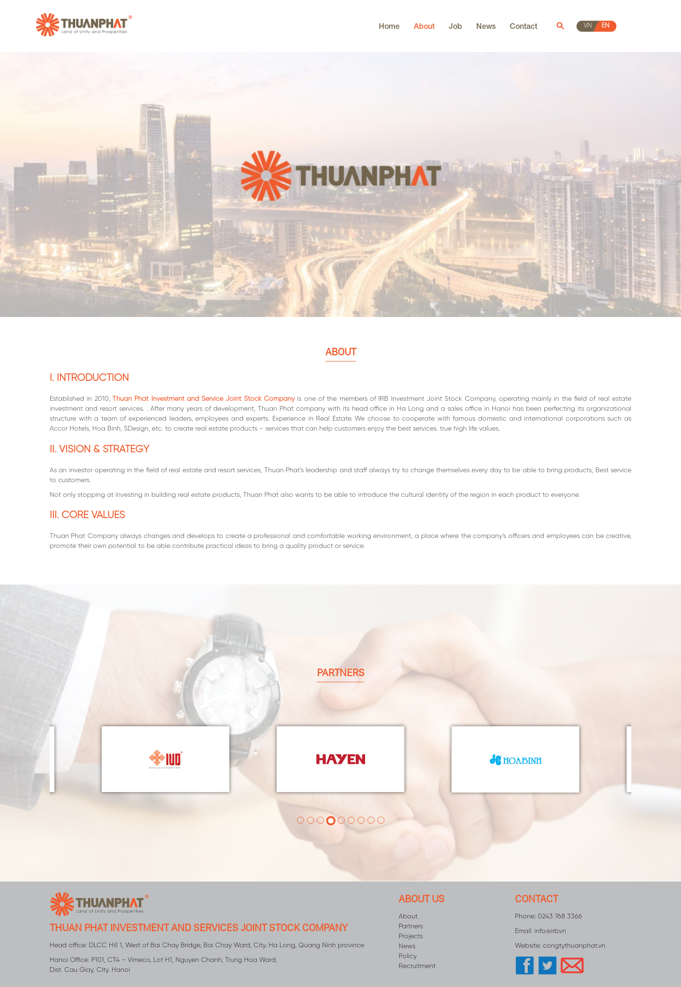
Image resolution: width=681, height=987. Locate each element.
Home (389, 25)
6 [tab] (351, 820)
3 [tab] (320, 821)
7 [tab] (361, 820)
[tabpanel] (340, 759)
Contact (523, 25)
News (486, 25)
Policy (408, 956)
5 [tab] (341, 820)
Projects (411, 936)
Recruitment (417, 966)
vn (588, 25)
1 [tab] (300, 820)
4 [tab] (331, 820)
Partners (411, 926)
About (424, 25)
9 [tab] (380, 820)
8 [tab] (371, 820)
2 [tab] (310, 820)
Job (455, 25)
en (606, 25)
